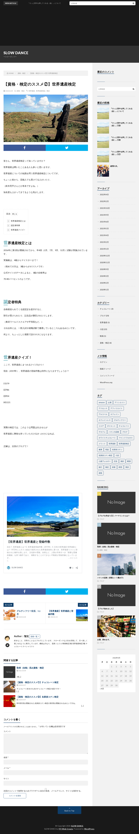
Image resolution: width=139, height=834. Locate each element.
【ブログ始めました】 (105, 609)
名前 (6, 757)
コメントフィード (107, 375)
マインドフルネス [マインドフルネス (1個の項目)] (126, 438)
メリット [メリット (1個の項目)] (102, 444)
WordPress (89, 829)
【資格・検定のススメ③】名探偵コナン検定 (38, 697)
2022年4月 (104, 194)
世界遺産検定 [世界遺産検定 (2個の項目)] (124, 444)
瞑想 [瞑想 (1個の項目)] (120, 467)
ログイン (103, 362)
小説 (102, 329)
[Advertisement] (69, 26)
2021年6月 (104, 222)
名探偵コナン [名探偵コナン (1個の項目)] (117, 449)
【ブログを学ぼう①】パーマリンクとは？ (113, 516)
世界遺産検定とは (16, 221)
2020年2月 (104, 283)
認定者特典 (13, 225)
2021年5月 (104, 228)
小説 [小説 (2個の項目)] (117, 455)
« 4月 (102, 689)
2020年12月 (105, 256)
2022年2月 (104, 201)
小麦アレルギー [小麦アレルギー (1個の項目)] (105, 461)
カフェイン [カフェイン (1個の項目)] (114, 414)
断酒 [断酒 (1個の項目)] (129, 461)
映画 (102, 336)
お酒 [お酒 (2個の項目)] (109, 402)
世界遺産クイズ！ (16, 230)
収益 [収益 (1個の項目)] (107, 449)
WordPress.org (106, 382)
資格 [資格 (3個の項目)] (100, 473)
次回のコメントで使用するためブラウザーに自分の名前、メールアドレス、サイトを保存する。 (43, 791)
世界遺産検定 (40, 91)
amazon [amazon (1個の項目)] (102, 402)
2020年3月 (104, 276)
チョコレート (105, 309)
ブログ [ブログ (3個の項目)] (124, 432)
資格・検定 (21, 91)
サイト (6, 779)
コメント (7, 731)
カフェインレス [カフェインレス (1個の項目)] (105, 420)
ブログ (102, 315)
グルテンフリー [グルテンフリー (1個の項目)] (120, 420)
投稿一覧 (34, 636)
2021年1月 (104, 249)
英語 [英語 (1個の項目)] (127, 467)
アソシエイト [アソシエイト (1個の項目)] (120, 402)
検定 (48, 91)
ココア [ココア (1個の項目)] (101, 426)
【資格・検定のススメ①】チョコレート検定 (38, 682)
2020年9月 (104, 269)
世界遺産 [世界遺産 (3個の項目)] (112, 444)
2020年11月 (105, 262)
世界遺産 (32, 91)
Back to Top (69, 811)
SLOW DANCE (16, 53)
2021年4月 (104, 235)
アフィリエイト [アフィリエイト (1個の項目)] (116, 408)
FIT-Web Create (66, 829)
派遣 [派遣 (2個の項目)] (113, 467)
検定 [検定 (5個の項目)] (107, 467)
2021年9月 (104, 215)
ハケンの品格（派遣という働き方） (110, 578)
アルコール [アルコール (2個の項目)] (103, 414)
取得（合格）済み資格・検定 (30, 667)
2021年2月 (104, 242)
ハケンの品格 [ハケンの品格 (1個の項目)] (114, 432)
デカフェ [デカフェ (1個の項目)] (102, 432)
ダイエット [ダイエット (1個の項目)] (111, 426)
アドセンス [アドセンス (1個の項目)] (103, 408)
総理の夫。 (114, 166)
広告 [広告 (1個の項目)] (115, 461)
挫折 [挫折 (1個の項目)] (122, 461)
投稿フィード (105, 369)
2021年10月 (105, 208)
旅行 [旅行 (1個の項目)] (100, 467)
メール (7, 768)
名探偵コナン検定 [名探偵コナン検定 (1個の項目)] (105, 455)
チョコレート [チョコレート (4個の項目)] (124, 426)
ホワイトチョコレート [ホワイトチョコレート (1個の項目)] (107, 438)
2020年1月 (104, 289)
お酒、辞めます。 (104, 640)
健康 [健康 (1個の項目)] (100, 449)
